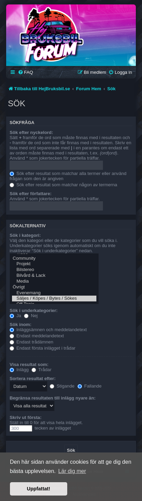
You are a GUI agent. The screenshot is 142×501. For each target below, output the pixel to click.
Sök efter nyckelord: (31, 132)
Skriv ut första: (26, 417)
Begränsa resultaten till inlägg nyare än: (53, 398)
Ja (15, 315)
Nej (30, 315)
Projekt (54, 264)
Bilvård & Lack (54, 276)
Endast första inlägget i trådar (42, 348)
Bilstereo (54, 270)
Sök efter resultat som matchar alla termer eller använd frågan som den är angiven (68, 176)
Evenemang (54, 293)
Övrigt (54, 287)
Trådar (41, 369)
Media (54, 281)
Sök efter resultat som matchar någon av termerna (63, 184)
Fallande (90, 386)
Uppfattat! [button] (38, 488)
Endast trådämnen (31, 341)
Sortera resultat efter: (33, 378)
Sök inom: (21, 324)
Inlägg (19, 369)
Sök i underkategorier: (34, 310)
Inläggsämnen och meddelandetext (48, 329)
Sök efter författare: (30, 193)
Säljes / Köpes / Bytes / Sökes (54, 298)
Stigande (62, 386)
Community (54, 258)
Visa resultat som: (29, 364)
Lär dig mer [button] (72, 471)
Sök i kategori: (25, 235)
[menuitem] (25, 72)
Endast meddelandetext (37, 335)
